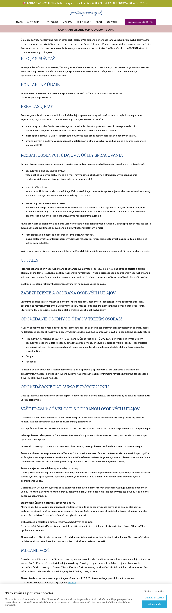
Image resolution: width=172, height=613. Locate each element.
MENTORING (34, 22)
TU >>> (72, 582)
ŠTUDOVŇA (52, 22)
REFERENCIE (84, 22)
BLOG (99, 22)
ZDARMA (68, 22)
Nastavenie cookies (154, 591)
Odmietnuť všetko (154, 597)
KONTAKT (111, 22)
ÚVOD (19, 22)
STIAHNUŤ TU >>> (139, 3)
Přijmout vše (154, 604)
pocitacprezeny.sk (86, 12)
